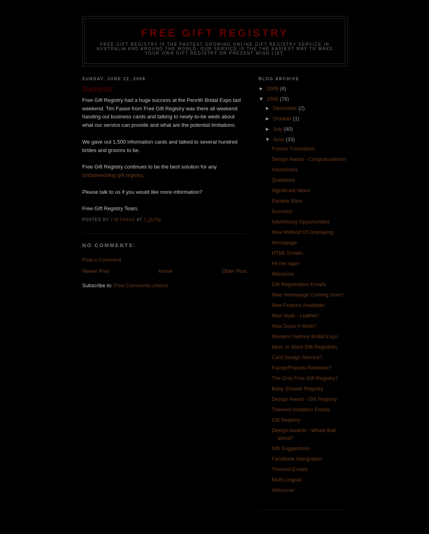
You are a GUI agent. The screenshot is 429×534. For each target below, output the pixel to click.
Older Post (234, 271)
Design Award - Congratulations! (308, 159)
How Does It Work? (293, 326)
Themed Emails (289, 469)
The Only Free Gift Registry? (304, 378)
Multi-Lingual (286, 480)
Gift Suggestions (290, 448)
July (278, 129)
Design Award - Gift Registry (304, 399)
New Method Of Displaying (302, 232)
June (279, 139)
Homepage (284, 243)
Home (166, 271)
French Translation (293, 149)
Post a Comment (101, 260)
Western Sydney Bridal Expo (304, 336)
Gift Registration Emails (298, 284)
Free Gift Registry (215, 33)
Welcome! (283, 490)
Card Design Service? (296, 357)
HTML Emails (287, 253)
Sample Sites (286, 201)
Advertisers (284, 169)
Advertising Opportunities (300, 222)
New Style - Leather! (295, 316)
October (283, 119)
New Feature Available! (298, 305)
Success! (282, 211)
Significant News (290, 190)
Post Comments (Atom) (141, 285)
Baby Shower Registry (297, 389)
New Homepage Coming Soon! (307, 295)
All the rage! (285, 263)
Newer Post (95, 271)
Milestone (282, 274)
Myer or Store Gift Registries (304, 347)
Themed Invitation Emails (300, 409)
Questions (283, 180)
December (286, 108)
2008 (273, 99)
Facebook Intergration (296, 459)
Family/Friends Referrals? (301, 368)
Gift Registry (285, 420)
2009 (273, 88)
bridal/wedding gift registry (112, 175)
